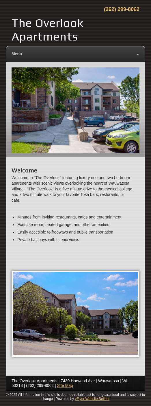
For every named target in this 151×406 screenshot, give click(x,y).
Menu (75, 54)
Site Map (65, 385)
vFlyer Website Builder (92, 399)
